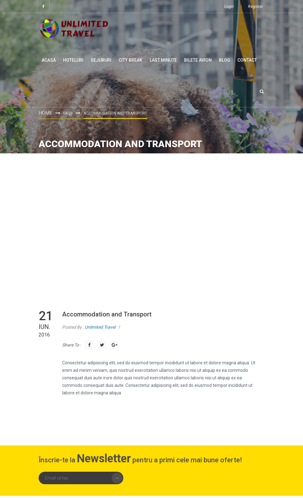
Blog (224, 60)
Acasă (49, 60)
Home (45, 113)
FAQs (66, 113)
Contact (247, 60)
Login (229, 6)
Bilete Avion (198, 60)
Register (255, 6)
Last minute (163, 60)
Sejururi (101, 60)
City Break (130, 60)
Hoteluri (73, 60)
